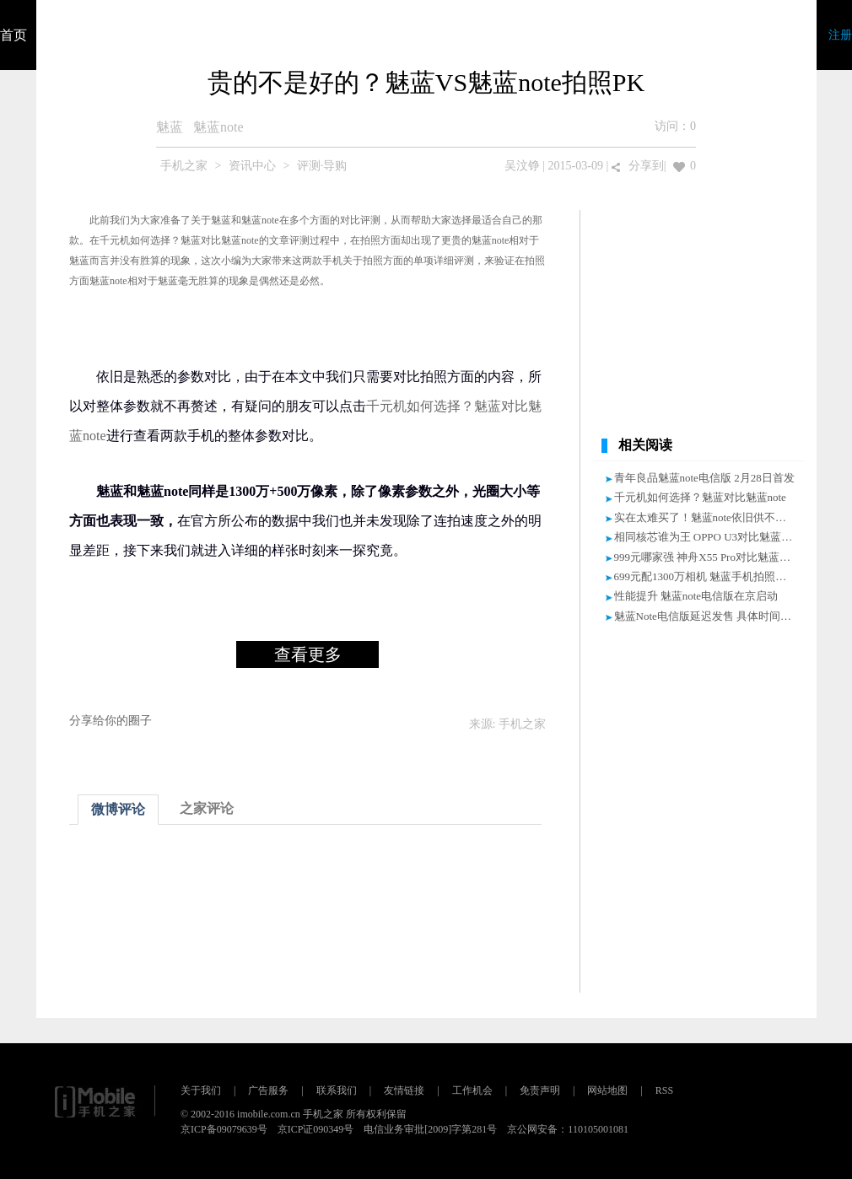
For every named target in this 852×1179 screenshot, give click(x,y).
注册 (840, 35)
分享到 (646, 165)
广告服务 (268, 1090)
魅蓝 (169, 127)
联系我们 (336, 1090)
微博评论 (118, 809)
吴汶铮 (522, 165)
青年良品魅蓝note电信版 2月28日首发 (704, 477)
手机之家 (184, 165)
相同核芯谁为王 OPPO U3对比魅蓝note (707, 536)
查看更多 (308, 654)
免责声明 (540, 1090)
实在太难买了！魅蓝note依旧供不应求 (705, 517)
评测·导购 (322, 165)
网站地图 (607, 1090)
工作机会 (472, 1090)
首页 (13, 35)
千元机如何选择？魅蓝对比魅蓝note (179, 240)
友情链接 (404, 1090)
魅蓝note (218, 127)
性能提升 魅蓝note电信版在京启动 (696, 596)
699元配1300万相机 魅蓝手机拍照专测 (706, 576)
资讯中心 (252, 165)
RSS (664, 1090)
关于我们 (201, 1090)
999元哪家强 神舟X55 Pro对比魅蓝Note (707, 557)
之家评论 (207, 808)
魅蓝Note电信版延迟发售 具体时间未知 (708, 616)
